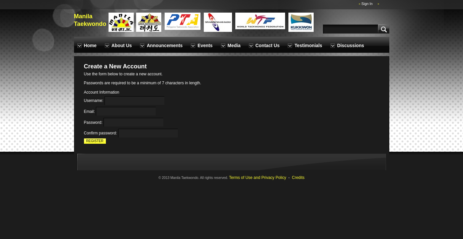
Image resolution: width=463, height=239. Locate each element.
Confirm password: (100, 133)
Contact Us (268, 45)
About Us (122, 45)
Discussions (350, 45)
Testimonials (308, 45)
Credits (298, 177)
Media (234, 45)
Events (204, 45)
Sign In (367, 4)
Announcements (165, 45)
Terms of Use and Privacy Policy (257, 177)
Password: (93, 122)
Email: (89, 111)
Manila (83, 16)
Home (90, 45)
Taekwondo (90, 24)
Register (95, 141)
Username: (94, 101)
